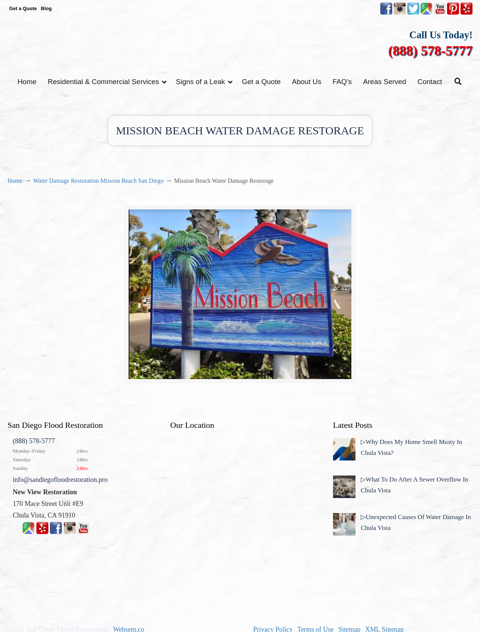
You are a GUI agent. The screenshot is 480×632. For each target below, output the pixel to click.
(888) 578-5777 (430, 50)
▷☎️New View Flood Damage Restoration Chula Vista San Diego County (240, 44)
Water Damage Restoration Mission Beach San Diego (98, 181)
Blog (46, 8)
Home (15, 181)
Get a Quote (23, 8)
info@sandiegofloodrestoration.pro (60, 481)
